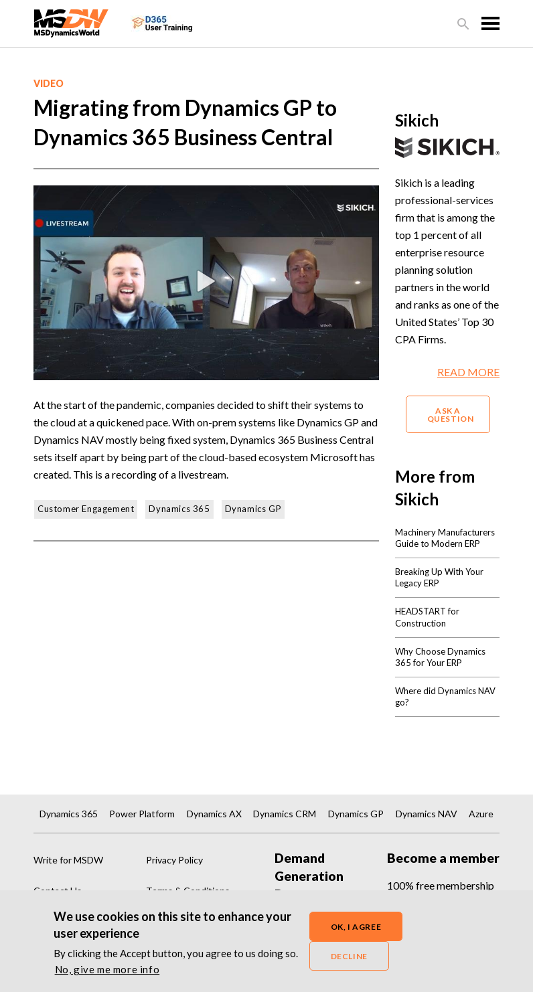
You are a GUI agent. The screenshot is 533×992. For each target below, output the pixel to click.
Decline (349, 959)
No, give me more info (107, 972)
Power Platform (142, 813)
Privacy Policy (174, 859)
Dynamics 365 (179, 508)
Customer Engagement (85, 508)
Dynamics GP (253, 508)
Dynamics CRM (284, 813)
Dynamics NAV (426, 813)
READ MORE (468, 371)
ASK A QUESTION (450, 415)
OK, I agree (356, 929)
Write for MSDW (68, 859)
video (48, 83)
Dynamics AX (214, 813)
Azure (481, 813)
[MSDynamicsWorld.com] (71, 21)
